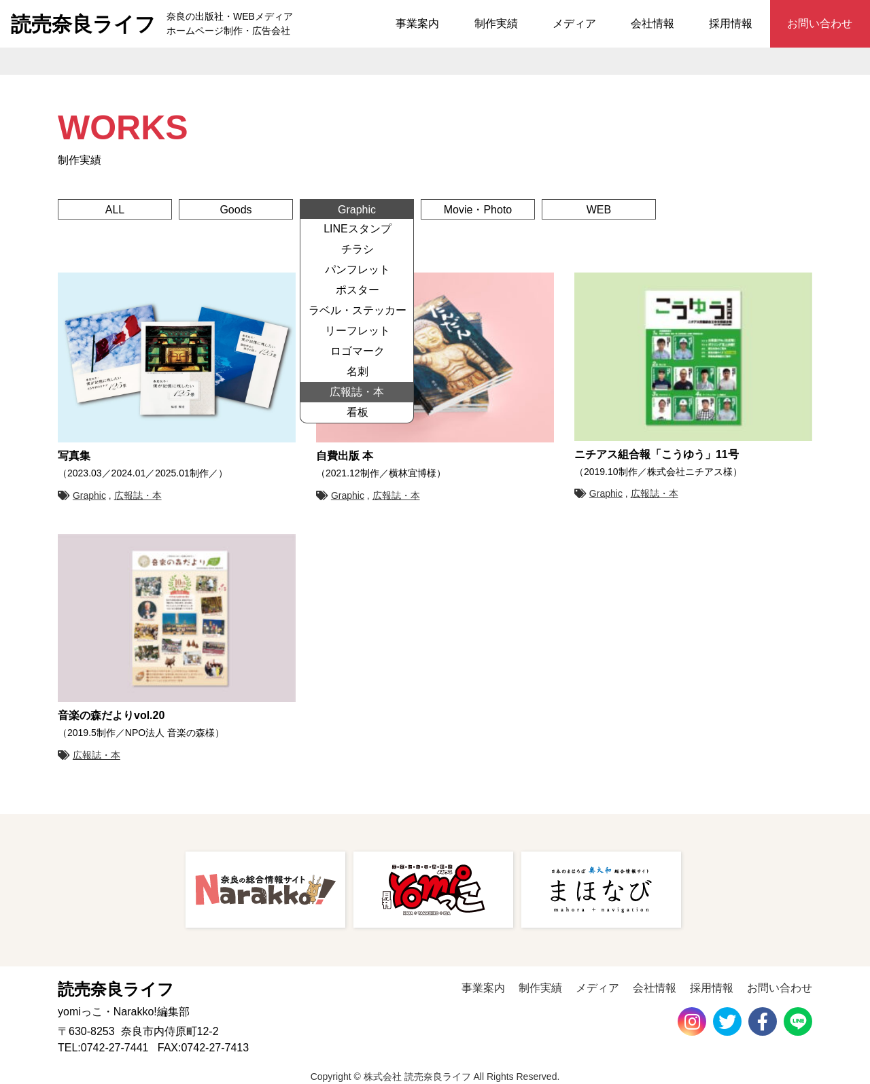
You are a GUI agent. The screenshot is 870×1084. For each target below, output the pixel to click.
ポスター (357, 290)
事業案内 (417, 23)
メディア (574, 23)
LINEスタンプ (358, 228)
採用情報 (730, 23)
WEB (599, 209)
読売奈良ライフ (83, 24)
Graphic (357, 209)
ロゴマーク (357, 351)
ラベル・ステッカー (357, 310)
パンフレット (357, 269)
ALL (114, 209)
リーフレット (357, 330)
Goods (235, 209)
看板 (357, 412)
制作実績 (496, 23)
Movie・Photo (478, 209)
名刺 (357, 371)
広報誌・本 (357, 392)
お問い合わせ (819, 23)
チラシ (357, 249)
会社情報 (652, 23)
